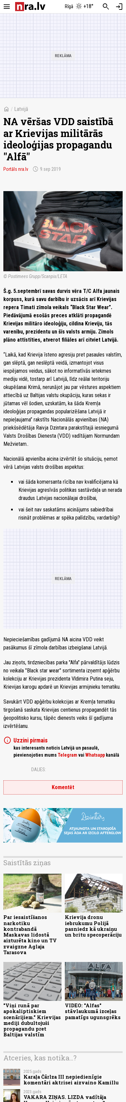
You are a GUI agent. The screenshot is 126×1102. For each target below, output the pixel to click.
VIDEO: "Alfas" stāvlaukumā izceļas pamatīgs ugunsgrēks (93, 1011)
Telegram (67, 755)
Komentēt (63, 787)
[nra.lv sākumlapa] (30, 6)
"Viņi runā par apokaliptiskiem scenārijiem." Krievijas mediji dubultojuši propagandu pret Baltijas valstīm (32, 1020)
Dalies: (38, 769)
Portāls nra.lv (15, 169)
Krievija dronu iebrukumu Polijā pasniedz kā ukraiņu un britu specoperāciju (93, 926)
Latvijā (21, 109)
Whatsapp (95, 755)
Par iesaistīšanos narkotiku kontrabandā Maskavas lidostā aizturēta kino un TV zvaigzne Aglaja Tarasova (30, 935)
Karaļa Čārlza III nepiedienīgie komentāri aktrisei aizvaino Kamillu (71, 1080)
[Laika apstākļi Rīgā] (79, 6)
